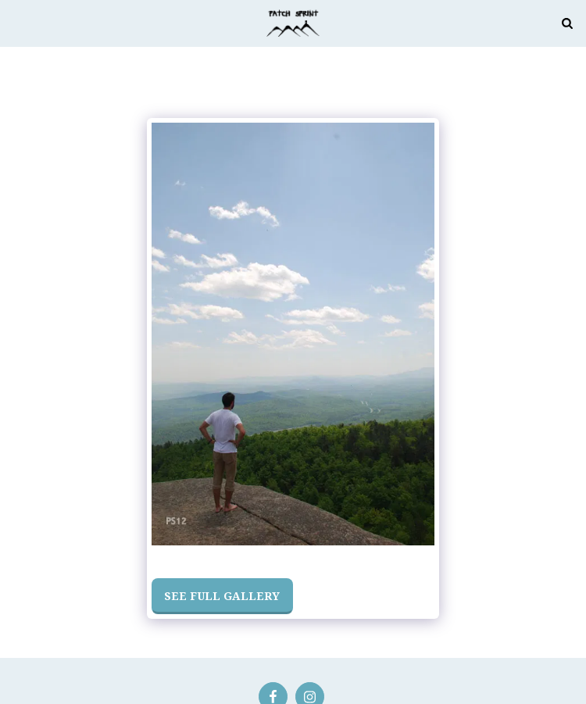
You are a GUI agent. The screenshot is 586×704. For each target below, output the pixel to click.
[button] (17, 22)
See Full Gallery (222, 595)
